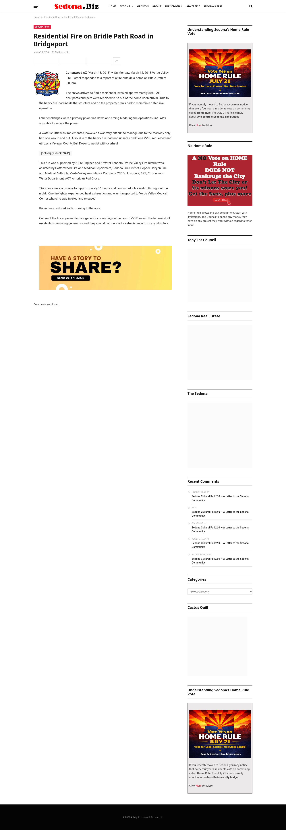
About (156, 6)
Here (198, 125)
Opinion (143, 6)
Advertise (193, 6)
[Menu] (36, 6)
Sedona (125, 6)
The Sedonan (174, 6)
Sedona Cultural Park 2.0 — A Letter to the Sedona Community (220, 498)
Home (112, 6)
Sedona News (42, 27)
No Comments (60, 52)
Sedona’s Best (213, 6)
